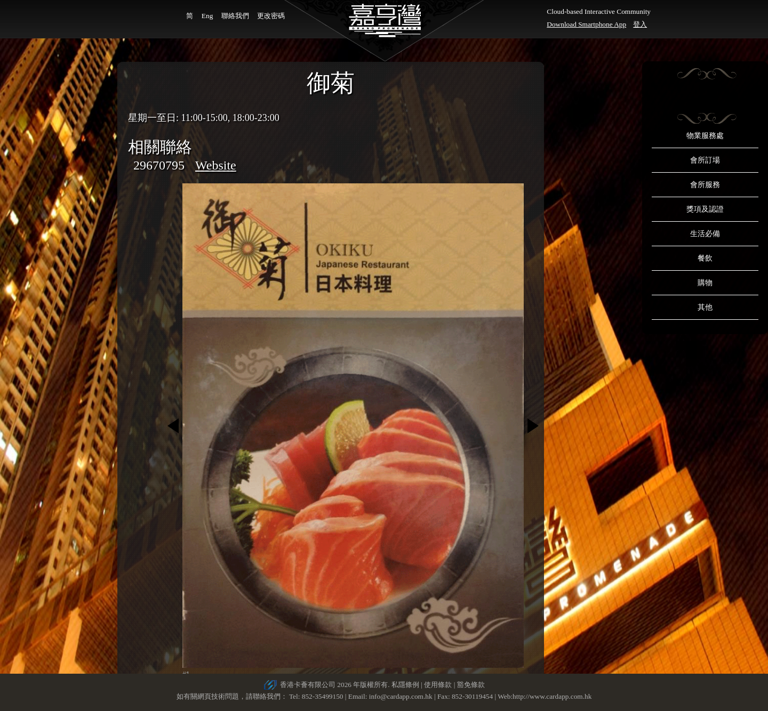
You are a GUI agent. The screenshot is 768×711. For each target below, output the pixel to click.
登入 (640, 24)
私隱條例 (405, 685)
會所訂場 (705, 160)
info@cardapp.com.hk (401, 696)
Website (215, 165)
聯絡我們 (235, 16)
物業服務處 (705, 136)
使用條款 (438, 685)
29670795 (159, 165)
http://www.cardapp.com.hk (552, 696)
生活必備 (705, 234)
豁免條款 (471, 685)
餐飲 (705, 258)
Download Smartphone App (586, 24)
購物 (705, 283)
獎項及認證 (705, 209)
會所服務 (705, 185)
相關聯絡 (160, 147)
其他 (705, 307)
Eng (207, 16)
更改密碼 (271, 16)
